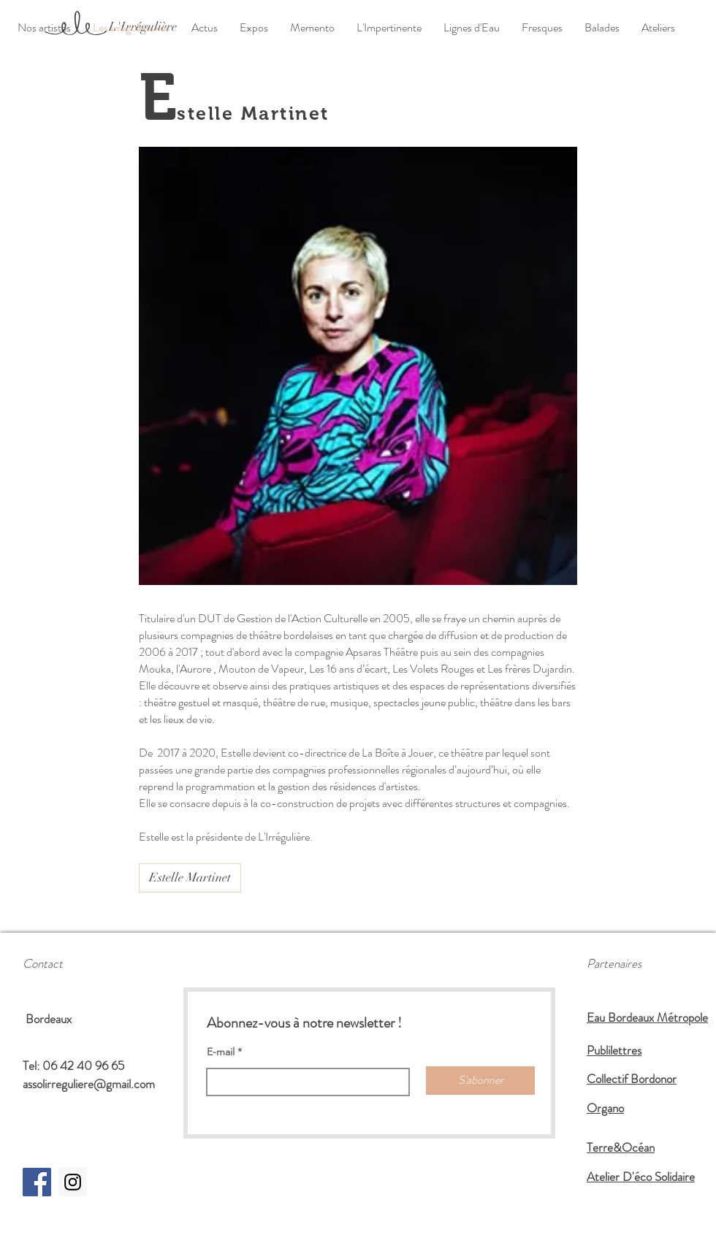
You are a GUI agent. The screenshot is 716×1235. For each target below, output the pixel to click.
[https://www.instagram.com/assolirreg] (72, 1182)
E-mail (221, 1052)
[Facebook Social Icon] (37, 1182)
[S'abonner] (480, 1080)
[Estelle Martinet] (190, 877)
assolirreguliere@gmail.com (89, 1084)
